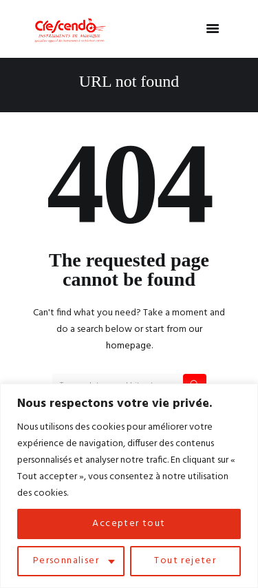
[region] (129, 486)
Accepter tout (128, 524)
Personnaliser (66, 561)
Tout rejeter (185, 561)
